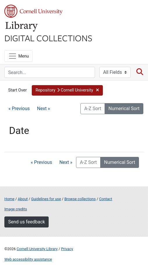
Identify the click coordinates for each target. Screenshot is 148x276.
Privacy (67, 249)
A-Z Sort (92, 108)
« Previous (19, 108)
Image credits (15, 209)
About (23, 199)
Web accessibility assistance (28, 259)
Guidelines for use (46, 199)
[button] (67, 90)
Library (21, 26)
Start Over (17, 90)
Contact (105, 199)
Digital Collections (48, 37)
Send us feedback (26, 222)
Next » (43, 108)
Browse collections (80, 199)
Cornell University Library (37, 249)
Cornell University (33, 11)
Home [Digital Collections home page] (9, 199)
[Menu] (18, 56)
